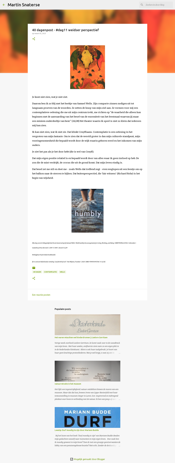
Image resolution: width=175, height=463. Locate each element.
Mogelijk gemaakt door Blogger (87, 459)
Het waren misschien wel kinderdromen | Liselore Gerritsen (81, 337)
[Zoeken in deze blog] (158, 5)
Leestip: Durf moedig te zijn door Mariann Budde (77, 430)
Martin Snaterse (24, 4)
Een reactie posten (41, 295)
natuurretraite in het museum (68, 384)
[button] (33, 39)
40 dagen (37, 272)
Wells (62, 272)
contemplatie (50, 272)
